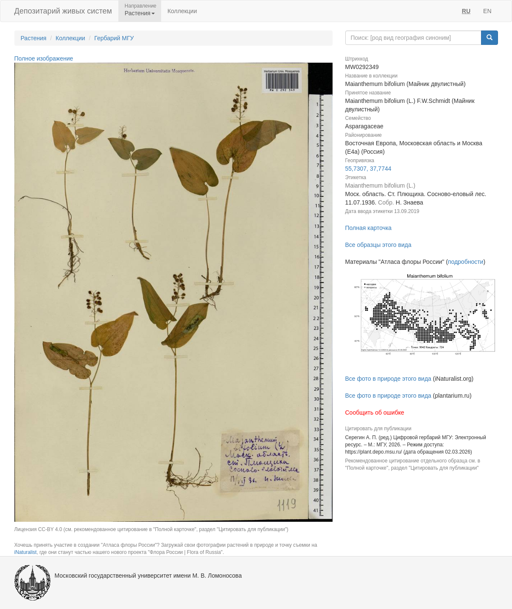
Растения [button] (140, 13)
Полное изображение (43, 58)
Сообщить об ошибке (374, 412)
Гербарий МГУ (114, 38)
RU (466, 11)
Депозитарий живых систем (63, 11)
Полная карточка (368, 227)
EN (487, 11)
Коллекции (182, 11)
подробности (466, 261)
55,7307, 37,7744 (368, 168)
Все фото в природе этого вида (388, 378)
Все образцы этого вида (378, 244)
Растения (34, 38)
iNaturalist (25, 552)
